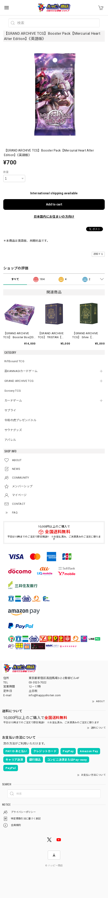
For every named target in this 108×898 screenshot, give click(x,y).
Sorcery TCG (12, 390)
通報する (98, 254)
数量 (6, 172)
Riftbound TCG (14, 361)
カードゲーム (13, 400)
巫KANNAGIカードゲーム (20, 371)
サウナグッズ (13, 430)
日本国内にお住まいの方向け (54, 216)
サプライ (10, 410)
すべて (15, 279)
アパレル (10, 439)
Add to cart (54, 204)
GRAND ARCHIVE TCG (19, 381)
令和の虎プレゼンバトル (20, 420)
